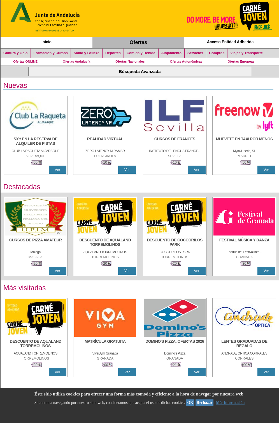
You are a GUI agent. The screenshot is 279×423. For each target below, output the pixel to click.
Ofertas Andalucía (76, 61)
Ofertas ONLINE (25, 61)
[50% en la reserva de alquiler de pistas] (35, 142)
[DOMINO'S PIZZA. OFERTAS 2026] (175, 344)
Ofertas (138, 42)
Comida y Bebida (141, 53)
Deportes (113, 53)
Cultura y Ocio (15, 53)
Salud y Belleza (86, 53)
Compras (216, 53)
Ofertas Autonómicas (186, 61)
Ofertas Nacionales (130, 61)
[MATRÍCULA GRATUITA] (105, 344)
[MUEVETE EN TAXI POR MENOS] (244, 142)
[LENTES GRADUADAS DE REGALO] (244, 344)
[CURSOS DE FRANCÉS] (175, 142)
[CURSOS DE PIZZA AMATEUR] (35, 243)
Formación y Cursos (51, 53)
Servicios (195, 53)
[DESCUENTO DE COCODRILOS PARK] (175, 243)
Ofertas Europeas (241, 61)
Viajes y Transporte (246, 53)
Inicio (46, 42)
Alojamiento (171, 53)
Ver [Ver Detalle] (57, 170)
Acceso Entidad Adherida (230, 42)
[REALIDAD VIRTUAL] (105, 142)
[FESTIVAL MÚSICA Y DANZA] (244, 243)
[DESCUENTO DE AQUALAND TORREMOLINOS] (105, 243)
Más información (230, 403)
